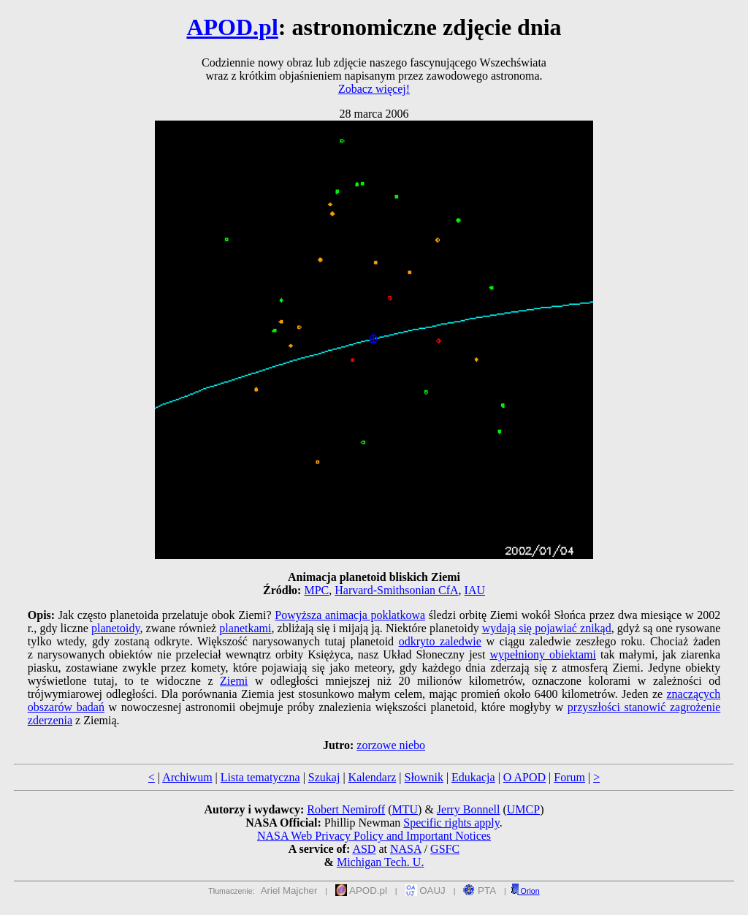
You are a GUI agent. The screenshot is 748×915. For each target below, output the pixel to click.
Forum (569, 777)
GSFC (444, 849)
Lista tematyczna (260, 777)
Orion (525, 890)
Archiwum (187, 777)
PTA (479, 890)
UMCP (523, 809)
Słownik (424, 777)
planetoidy (115, 628)
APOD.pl (232, 27)
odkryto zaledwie (440, 641)
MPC (316, 590)
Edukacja (473, 777)
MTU (405, 809)
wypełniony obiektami (542, 654)
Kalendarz (372, 777)
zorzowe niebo (390, 745)
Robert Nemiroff (346, 809)
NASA (405, 849)
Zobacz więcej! (374, 89)
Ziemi (234, 681)
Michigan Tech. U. (380, 862)
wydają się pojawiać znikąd (546, 628)
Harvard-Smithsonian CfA (396, 590)
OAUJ (425, 890)
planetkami (245, 628)
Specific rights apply (451, 822)
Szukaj (324, 777)
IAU (475, 590)
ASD (363, 849)
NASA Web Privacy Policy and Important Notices (374, 835)
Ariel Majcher (289, 890)
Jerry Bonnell (468, 809)
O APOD (524, 777)
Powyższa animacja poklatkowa (350, 615)
